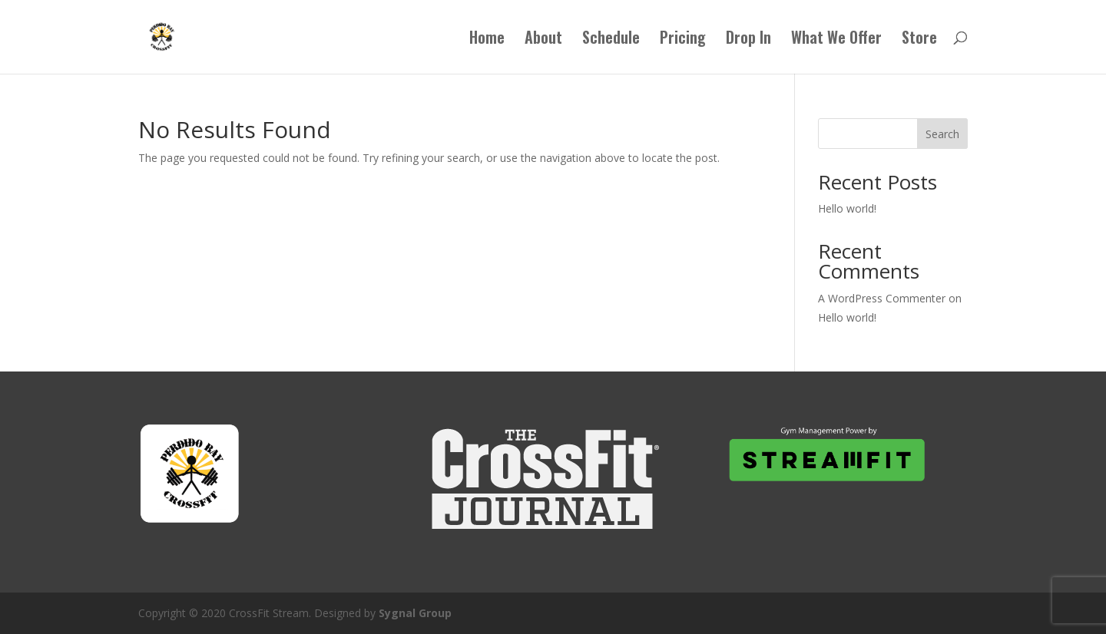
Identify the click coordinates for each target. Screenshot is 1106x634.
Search (942, 134)
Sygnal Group (415, 613)
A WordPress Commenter (881, 298)
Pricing (683, 39)
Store (919, 39)
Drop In (748, 39)
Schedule (611, 39)
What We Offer (836, 39)
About (543, 39)
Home (487, 39)
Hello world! (847, 208)
